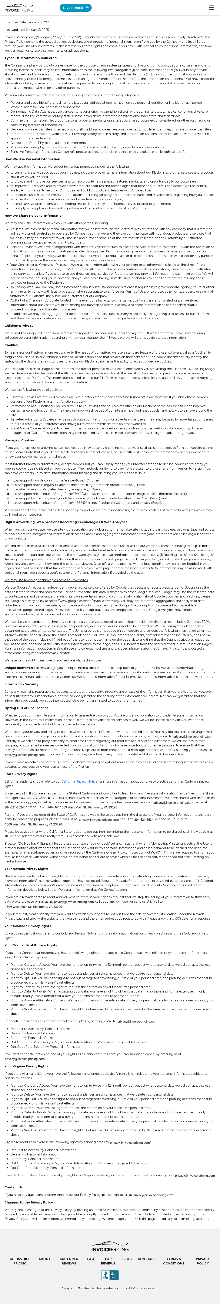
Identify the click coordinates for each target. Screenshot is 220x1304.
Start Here (76, 8)
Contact (146, 1259)
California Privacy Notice (79, 781)
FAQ (90, 1259)
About (45, 1259)
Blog (127, 1259)
